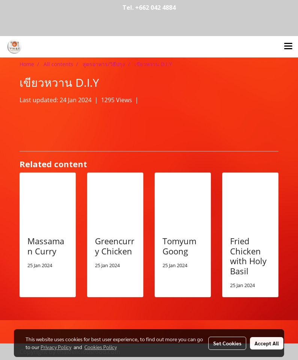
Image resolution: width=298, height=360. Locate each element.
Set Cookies (227, 343)
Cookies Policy (100, 346)
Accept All (266, 343)
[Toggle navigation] (288, 46)
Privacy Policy (56, 346)
